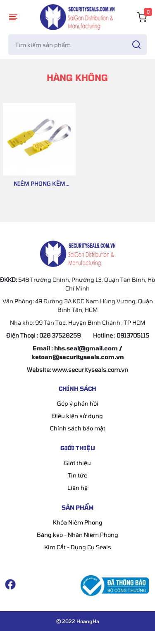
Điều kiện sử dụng (77, 415)
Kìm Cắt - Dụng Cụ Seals (77, 547)
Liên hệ (77, 487)
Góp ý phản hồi (77, 403)
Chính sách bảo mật (77, 428)
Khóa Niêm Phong (78, 522)
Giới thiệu (77, 462)
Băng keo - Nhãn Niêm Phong (77, 534)
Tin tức (77, 475)
